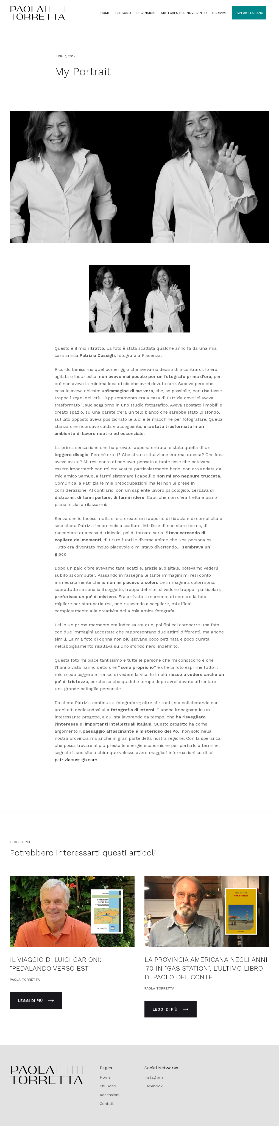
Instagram (153, 1077)
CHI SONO (123, 13)
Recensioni (109, 1095)
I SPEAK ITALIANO (249, 13)
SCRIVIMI (219, 13)
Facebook (153, 1086)
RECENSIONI (145, 13)
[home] (37, 13)
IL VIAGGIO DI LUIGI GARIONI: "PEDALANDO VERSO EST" (55, 964)
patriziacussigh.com (76, 759)
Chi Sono (108, 1086)
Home (105, 13)
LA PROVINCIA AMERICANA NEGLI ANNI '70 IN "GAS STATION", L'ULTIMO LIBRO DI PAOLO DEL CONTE (205, 968)
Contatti (107, 1103)
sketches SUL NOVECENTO (184, 13)
